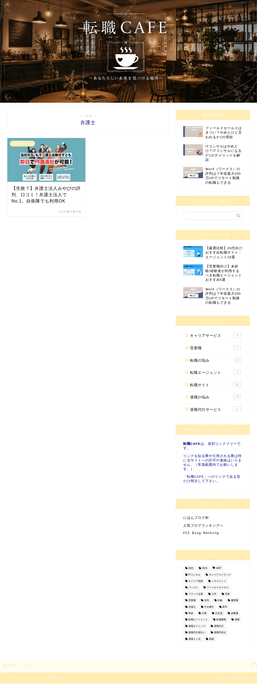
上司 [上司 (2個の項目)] (213, 596)
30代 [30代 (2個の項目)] (204, 570)
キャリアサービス (215, 335)
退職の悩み (215, 396)
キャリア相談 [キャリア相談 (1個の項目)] (195, 583)
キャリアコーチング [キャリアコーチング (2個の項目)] (220, 576)
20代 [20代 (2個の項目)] (191, 570)
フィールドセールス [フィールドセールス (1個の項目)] (218, 589)
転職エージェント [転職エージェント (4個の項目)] (198, 621)
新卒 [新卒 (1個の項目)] (224, 608)
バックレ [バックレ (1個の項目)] (193, 589)
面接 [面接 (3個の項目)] (211, 641)
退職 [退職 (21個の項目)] (237, 621)
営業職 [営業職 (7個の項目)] (192, 602)
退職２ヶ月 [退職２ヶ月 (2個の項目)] (194, 641)
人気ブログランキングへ (203, 526)
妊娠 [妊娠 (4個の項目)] (220, 602)
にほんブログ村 (196, 518)
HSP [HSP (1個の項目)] (218, 570)
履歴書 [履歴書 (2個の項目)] (234, 602)
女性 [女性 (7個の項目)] (206, 602)
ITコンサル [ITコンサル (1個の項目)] (194, 576)
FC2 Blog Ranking (201, 534)
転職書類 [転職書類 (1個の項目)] (221, 621)
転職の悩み (215, 359)
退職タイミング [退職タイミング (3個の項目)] (196, 628)
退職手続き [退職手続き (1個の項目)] (220, 634)
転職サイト (215, 384)
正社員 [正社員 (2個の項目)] (218, 615)
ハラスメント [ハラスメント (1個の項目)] (218, 583)
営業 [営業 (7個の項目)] (227, 596)
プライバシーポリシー (25, 679)
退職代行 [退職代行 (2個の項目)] (219, 628)
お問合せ (54, 679)
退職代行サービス (215, 409)
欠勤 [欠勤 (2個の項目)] (204, 615)
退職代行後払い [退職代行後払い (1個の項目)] (196, 634)
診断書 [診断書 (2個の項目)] (234, 615)
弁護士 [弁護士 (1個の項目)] (192, 608)
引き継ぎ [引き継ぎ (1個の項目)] (209, 608)
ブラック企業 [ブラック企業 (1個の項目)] (195, 596)
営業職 (215, 347)
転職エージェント (215, 372)
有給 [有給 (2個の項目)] (190, 615)
